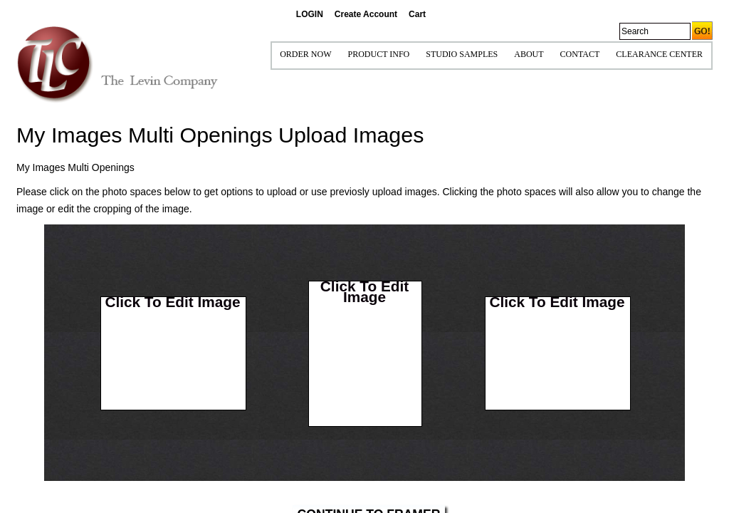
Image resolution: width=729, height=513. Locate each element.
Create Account (366, 14)
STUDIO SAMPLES (462, 54)
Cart (417, 14)
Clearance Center (659, 54)
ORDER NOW (305, 54)
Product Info (378, 54)
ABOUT (528, 54)
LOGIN (309, 14)
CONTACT (580, 54)
